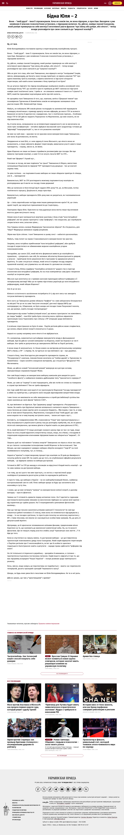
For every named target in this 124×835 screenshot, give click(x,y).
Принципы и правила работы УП (23, 812)
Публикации (38, 8)
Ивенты (63, 8)
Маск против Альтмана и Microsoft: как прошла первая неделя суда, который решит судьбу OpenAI (24, 707)
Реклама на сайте (18, 800)
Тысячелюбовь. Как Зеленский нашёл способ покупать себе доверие (22, 658)
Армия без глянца (91, 656)
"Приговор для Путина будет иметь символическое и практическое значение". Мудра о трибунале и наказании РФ (62, 708)
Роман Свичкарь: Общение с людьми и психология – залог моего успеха (62, 742)
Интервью (55, 8)
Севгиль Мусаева (86, 817)
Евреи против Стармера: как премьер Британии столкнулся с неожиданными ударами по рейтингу (22, 743)
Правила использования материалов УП (26, 805)
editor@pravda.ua (59, 819)
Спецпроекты (81, 8)
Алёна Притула (112, 817)
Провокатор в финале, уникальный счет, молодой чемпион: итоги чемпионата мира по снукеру (99, 743)
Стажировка (16, 817)
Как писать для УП (18, 815)
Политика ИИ (16, 807)
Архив (96, 8)
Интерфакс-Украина (63, 803)
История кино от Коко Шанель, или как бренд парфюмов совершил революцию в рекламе (99, 707)
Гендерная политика (19, 810)
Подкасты (71, 8)
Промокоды (16, 819)
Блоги (90, 8)
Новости (29, 8)
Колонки (47, 8)
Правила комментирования (48, 624)
